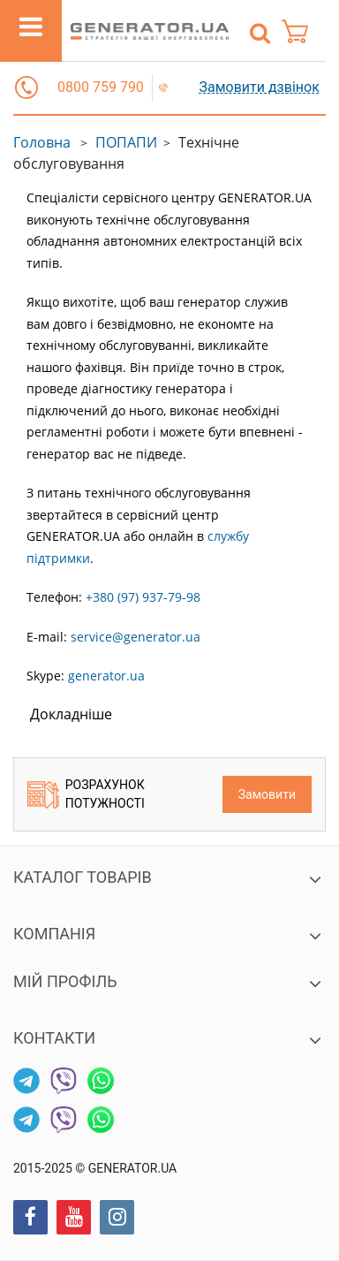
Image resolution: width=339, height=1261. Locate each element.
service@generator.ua (135, 636)
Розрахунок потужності (86, 794)
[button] (26, 87)
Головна (42, 142)
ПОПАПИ (126, 142)
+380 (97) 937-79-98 (143, 597)
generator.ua (106, 675)
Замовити (267, 794)
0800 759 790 (100, 87)
